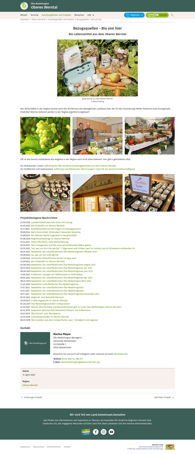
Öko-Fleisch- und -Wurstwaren (46, 316)
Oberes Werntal (38, 22)
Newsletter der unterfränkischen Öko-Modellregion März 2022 (61, 284)
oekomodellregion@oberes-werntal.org (80, 365)
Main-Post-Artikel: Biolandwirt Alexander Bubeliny (56, 235)
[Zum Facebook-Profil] (96, 432)
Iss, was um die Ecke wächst (44, 258)
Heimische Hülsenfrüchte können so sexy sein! (53, 261)
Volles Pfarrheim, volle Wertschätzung (49, 244)
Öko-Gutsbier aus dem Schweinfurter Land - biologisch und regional (64, 323)
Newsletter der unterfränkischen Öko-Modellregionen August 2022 (63, 267)
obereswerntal (120, 357)
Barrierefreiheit (54, 447)
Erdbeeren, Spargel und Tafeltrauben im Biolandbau (57, 277)
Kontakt (67, 447)
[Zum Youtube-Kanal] (111, 432)
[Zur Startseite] (26, 6)
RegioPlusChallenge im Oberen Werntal (50, 241)
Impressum (25, 447)
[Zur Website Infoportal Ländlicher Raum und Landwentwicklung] (86, 431)
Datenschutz (38, 447)
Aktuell (23, 16)
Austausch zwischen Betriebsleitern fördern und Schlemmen (60, 313)
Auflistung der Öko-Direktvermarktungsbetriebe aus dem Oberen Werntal (80, 168)
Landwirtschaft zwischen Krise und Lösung (51, 225)
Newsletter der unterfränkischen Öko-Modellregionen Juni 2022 (62, 274)
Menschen (79, 16)
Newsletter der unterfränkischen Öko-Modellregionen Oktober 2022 (64, 254)
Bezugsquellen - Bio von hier (89, 22)
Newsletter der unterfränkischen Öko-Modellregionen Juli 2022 (61, 271)
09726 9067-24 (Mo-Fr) (72, 361)
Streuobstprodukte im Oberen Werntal (50, 319)
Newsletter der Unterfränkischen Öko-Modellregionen (57, 290)
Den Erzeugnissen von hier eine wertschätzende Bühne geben (61, 248)
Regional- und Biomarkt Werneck (47, 300)
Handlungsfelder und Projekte (56, 16)
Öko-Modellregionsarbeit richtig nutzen (50, 306)
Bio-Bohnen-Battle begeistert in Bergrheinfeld (54, 238)
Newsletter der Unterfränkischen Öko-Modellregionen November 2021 (65, 297)
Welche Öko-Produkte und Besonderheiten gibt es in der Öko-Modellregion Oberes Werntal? (76, 310)
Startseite (24, 22)
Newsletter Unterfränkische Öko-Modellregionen (55, 287)
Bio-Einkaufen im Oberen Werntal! (48, 228)
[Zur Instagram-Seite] (103, 432)
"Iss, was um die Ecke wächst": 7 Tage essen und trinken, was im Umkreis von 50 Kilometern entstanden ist (83, 251)
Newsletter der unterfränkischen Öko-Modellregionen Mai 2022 (61, 280)
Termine (34, 16)
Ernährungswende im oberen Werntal (49, 303)
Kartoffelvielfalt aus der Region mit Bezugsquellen (56, 231)
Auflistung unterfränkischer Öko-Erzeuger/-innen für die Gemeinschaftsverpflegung (94, 172)
